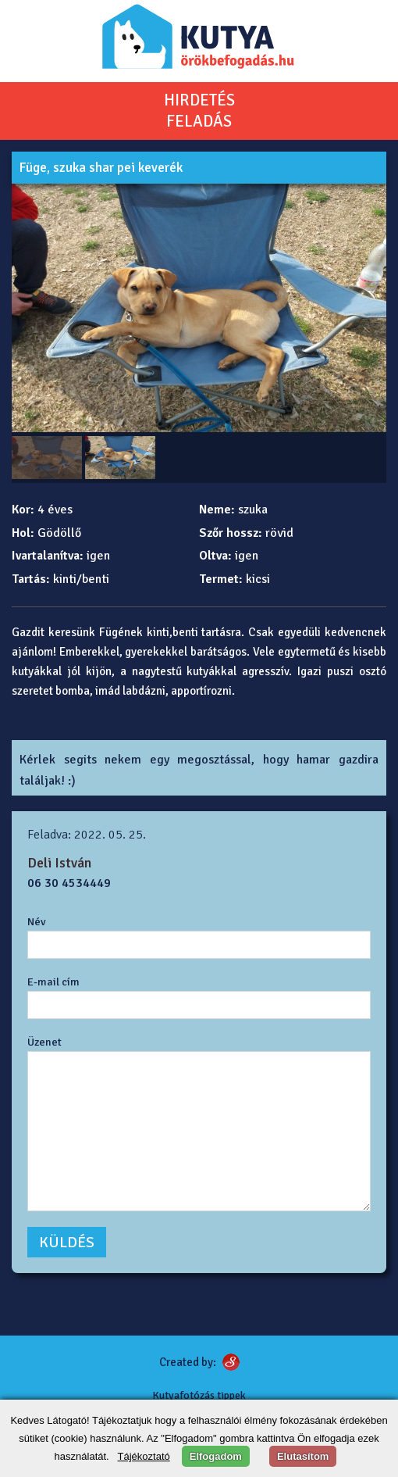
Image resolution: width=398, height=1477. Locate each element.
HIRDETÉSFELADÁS (199, 110)
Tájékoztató (144, 1456)
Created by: (187, 1362)
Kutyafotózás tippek (199, 1395)
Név (36, 921)
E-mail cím (53, 982)
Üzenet (44, 1042)
